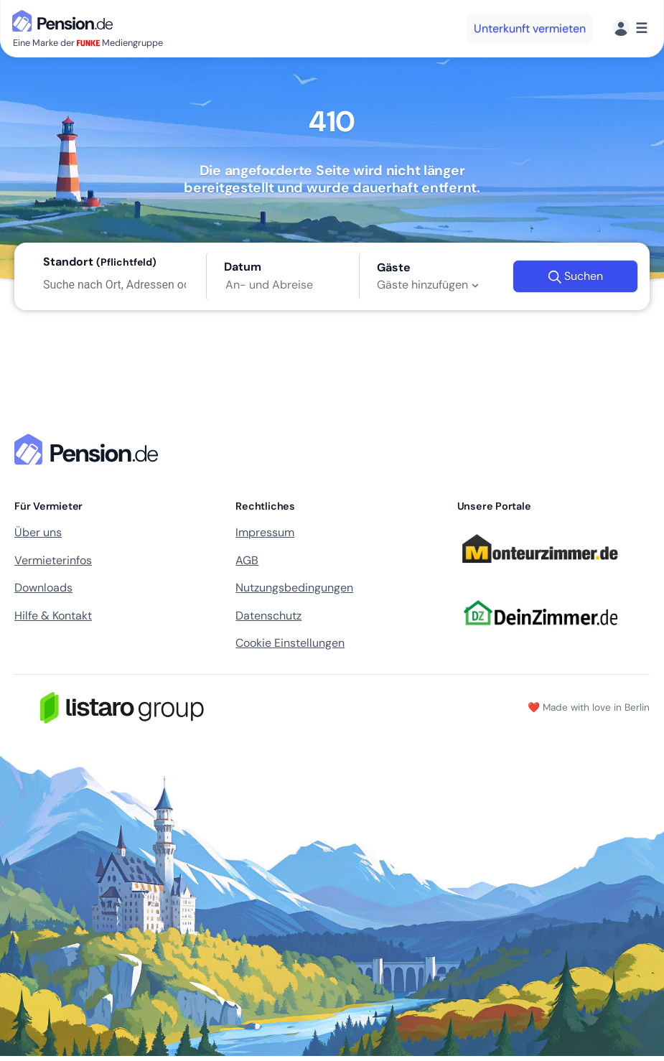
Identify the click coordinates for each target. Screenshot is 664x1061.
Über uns (38, 532)
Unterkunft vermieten (530, 28)
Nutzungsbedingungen (294, 587)
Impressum (264, 532)
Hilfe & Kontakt (53, 615)
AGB (246, 560)
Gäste (394, 267)
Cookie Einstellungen (290, 642)
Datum (242, 266)
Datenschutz (268, 615)
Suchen (575, 276)
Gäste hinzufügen (429, 285)
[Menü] (630, 28)
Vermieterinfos (53, 560)
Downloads (43, 587)
